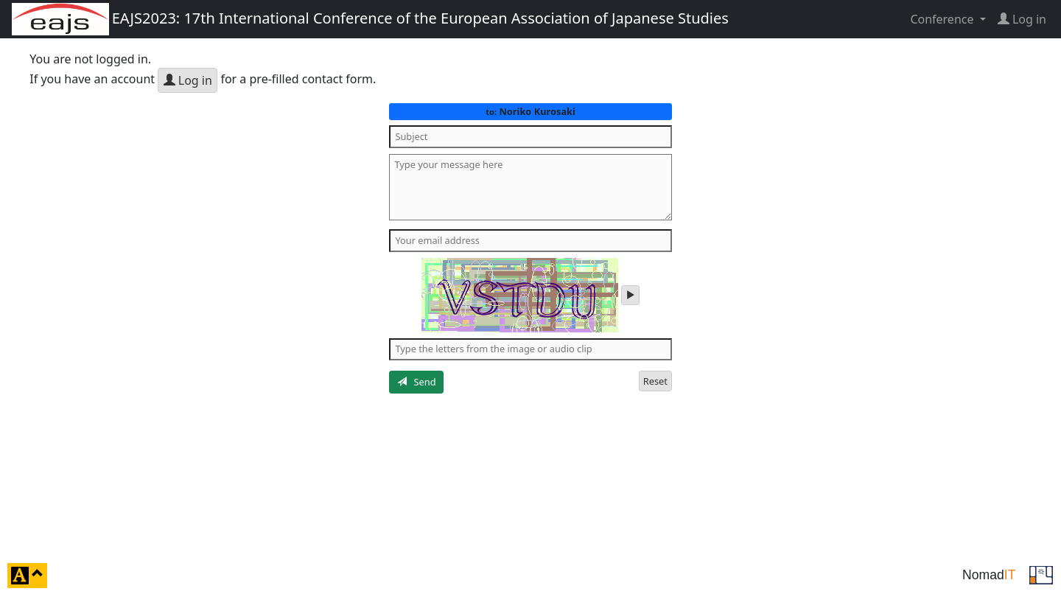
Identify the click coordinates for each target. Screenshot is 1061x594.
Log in (188, 80)
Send (416, 381)
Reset (655, 381)
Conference (943, 19)
